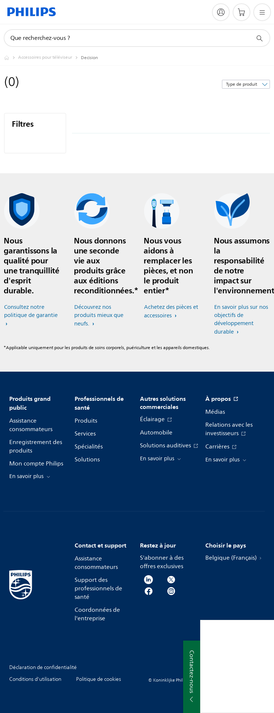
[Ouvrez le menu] (262, 12)
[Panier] (241, 12)
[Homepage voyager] (11, 57)
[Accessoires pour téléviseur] (49, 57)
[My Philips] (221, 12)
